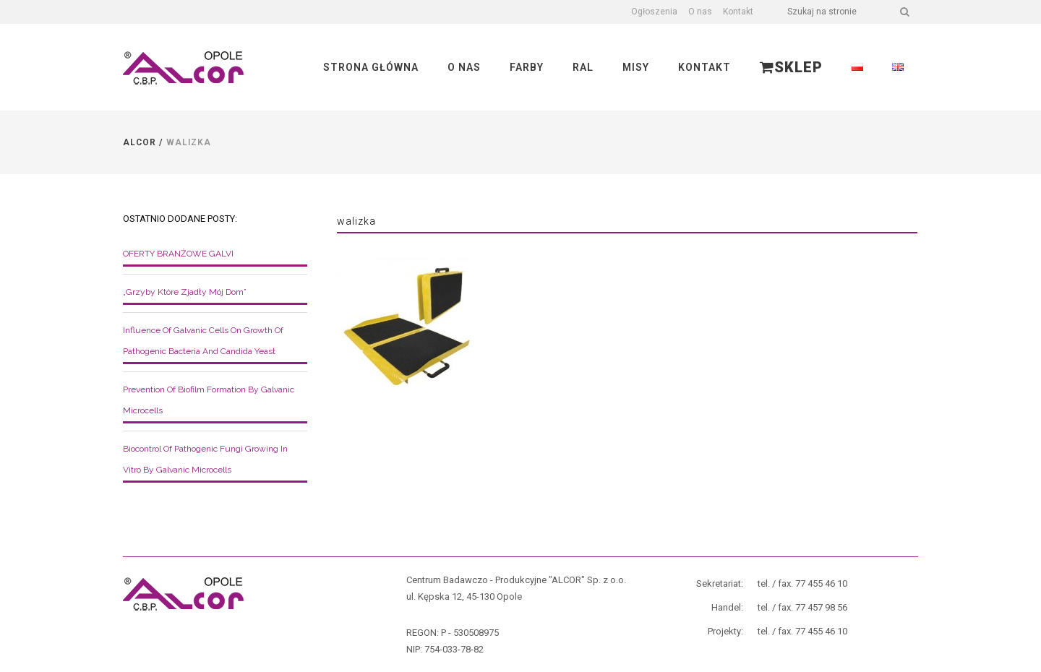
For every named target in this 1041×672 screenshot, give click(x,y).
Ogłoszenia (654, 12)
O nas (700, 12)
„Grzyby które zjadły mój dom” (185, 292)
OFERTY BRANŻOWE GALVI (178, 254)
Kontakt (738, 12)
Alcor (139, 142)
